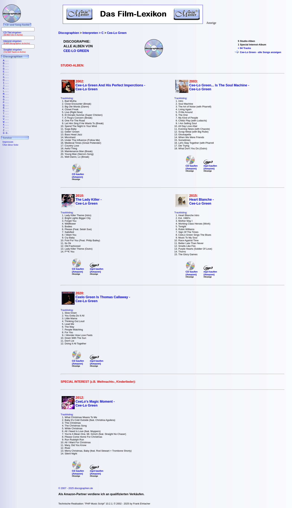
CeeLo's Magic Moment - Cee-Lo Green (95, 403)
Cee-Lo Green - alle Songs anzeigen (260, 52)
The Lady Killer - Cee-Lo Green (89, 201)
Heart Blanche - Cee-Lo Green (201, 201)
